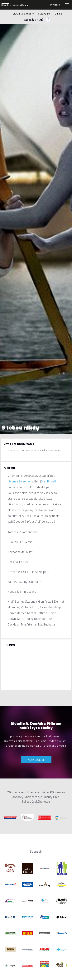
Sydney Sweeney (19, 481)
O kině (58, 13)
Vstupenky (44, 13)
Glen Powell (48, 481)
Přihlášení (55, 4)
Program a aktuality (22, 13)
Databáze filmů (34, 20)
